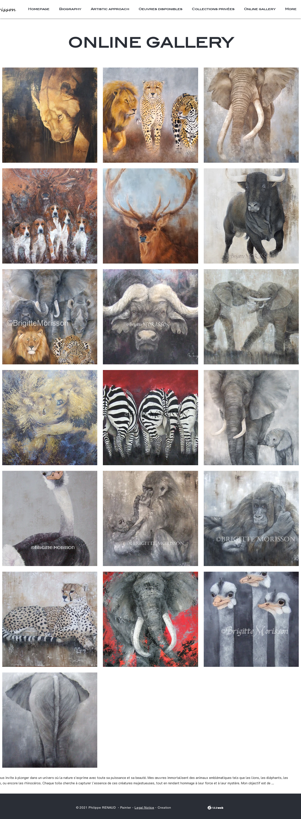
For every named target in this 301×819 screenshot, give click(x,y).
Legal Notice (144, 807)
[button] (160, 9)
